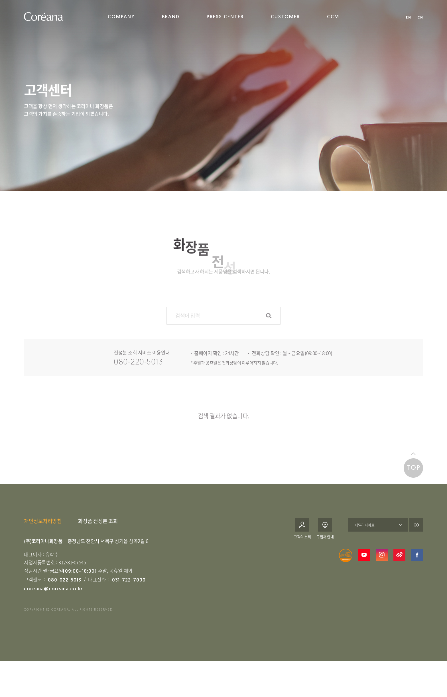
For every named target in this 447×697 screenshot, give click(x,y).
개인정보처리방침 (43, 532)
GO (416, 535)
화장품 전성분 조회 (98, 532)
